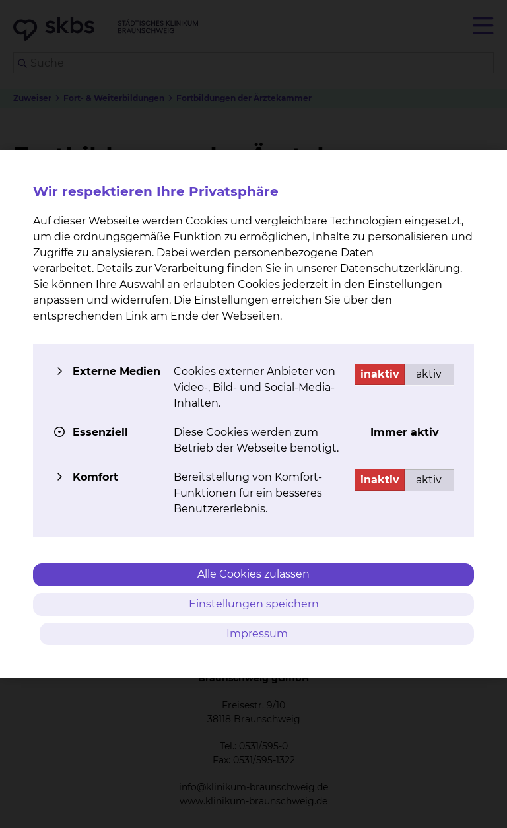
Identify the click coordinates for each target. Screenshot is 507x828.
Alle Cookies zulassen (253, 574)
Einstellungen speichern (254, 604)
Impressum (257, 633)
